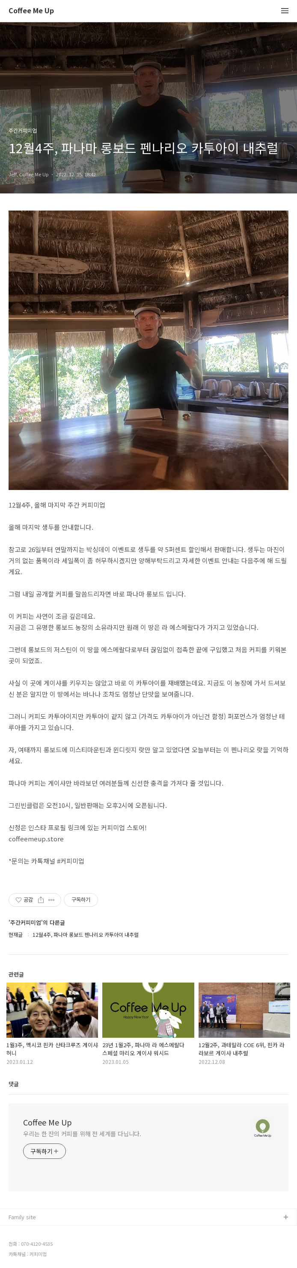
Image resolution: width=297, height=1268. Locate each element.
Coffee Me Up (31, 10)
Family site (22, 1217)
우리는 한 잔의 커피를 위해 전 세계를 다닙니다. (82, 1133)
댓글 (14, 1084)
